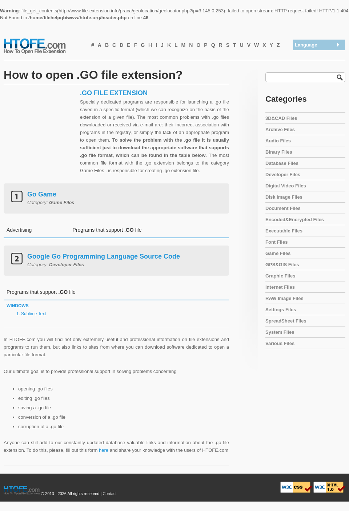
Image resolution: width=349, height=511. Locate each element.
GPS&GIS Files (282, 264)
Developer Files (282, 174)
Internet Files (280, 287)
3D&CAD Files (281, 118)
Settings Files (280, 309)
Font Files (276, 242)
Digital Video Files (285, 185)
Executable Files (283, 231)
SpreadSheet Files (285, 321)
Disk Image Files (283, 197)
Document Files (283, 208)
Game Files (277, 253)
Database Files (281, 163)
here (103, 450)
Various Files (279, 343)
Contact (109, 493)
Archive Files (280, 129)
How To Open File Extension (43, 45)
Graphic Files (280, 276)
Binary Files (278, 152)
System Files (279, 332)
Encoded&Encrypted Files (294, 219)
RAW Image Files (284, 298)
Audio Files (278, 140)
